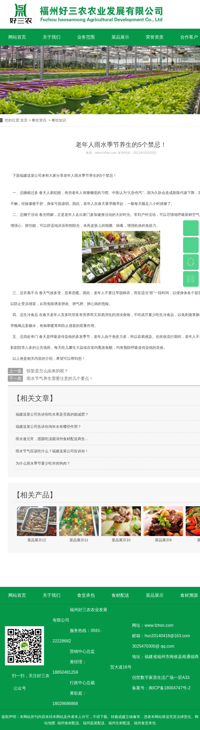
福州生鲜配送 (119, 723)
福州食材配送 (68, 723)
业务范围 (86, 37)
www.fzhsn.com (106, 153)
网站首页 (17, 37)
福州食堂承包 (145, 723)
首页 (24, 120)
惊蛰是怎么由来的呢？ (47, 371)
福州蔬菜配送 (94, 723)
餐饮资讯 (39, 120)
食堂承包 (86, 595)
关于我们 (51, 37)
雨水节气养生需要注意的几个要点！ (59, 378)
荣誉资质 (155, 37)
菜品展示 (120, 37)
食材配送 (120, 595)
